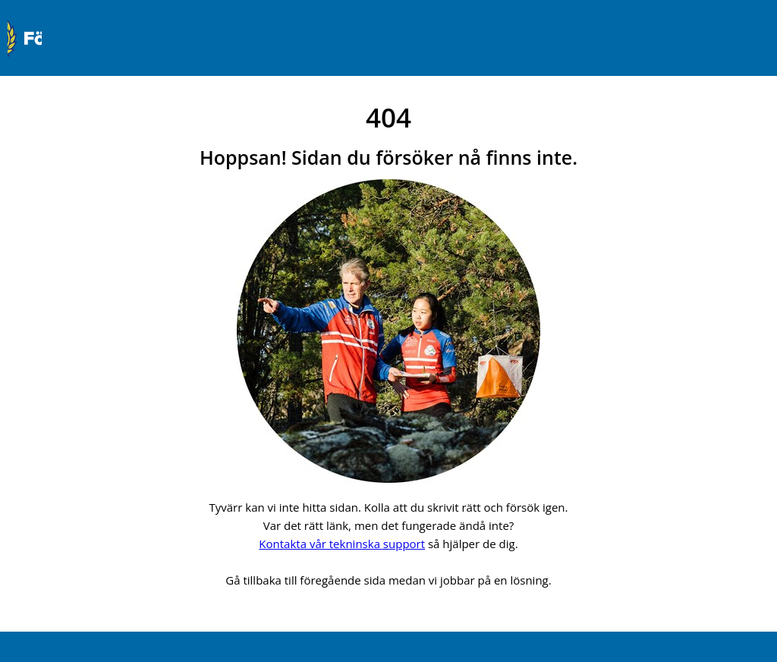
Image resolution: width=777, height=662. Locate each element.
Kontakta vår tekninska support (342, 543)
